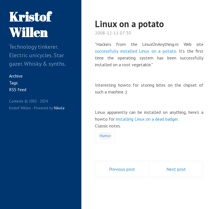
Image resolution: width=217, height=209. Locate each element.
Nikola (59, 107)
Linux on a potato (129, 24)
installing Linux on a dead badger (147, 119)
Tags (13, 83)
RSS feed (17, 89)
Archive (16, 76)
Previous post (122, 169)
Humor (105, 135)
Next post (176, 169)
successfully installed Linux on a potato (135, 51)
